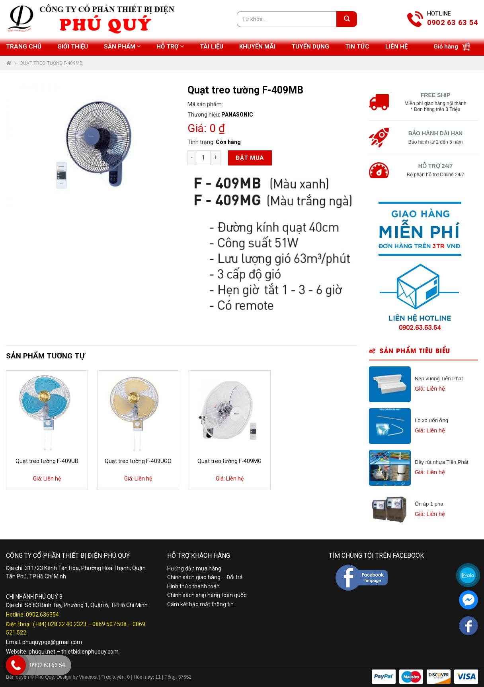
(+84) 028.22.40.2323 (59, 624)
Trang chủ (23, 46)
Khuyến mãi (257, 46)
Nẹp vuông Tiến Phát (439, 378)
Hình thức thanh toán (193, 586)
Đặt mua (250, 158)
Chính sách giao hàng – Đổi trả (205, 577)
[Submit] (346, 19)
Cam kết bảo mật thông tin (200, 604)
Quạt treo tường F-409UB (47, 461)
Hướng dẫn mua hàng (194, 568)
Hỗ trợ (170, 46)
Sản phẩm (122, 46)
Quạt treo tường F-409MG (229, 461)
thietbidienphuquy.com (90, 651)
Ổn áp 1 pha (429, 504)
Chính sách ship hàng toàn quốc (206, 595)
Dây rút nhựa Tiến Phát (441, 462)
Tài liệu (211, 46)
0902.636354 (42, 614)
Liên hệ (396, 46)
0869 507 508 (109, 624)
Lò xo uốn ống (431, 420)
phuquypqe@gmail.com (52, 642)
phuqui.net (42, 651)
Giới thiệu (72, 46)
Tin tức (357, 46)
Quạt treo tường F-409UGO (138, 461)
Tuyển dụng (310, 46)
